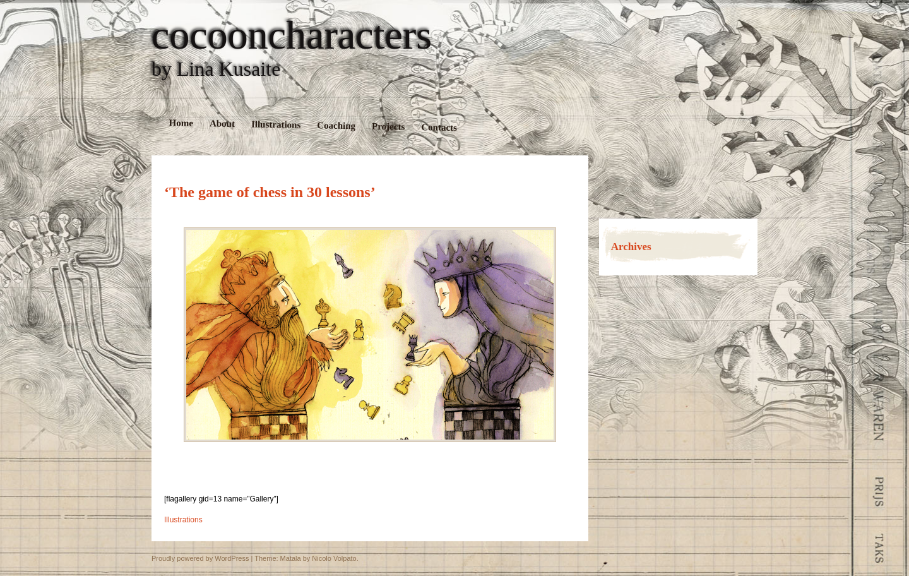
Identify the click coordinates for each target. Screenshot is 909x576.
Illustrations (276, 124)
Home (181, 122)
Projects (388, 126)
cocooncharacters (292, 35)
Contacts (439, 127)
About (222, 123)
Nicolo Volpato (334, 558)
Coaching (336, 125)
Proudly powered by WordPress (200, 558)
